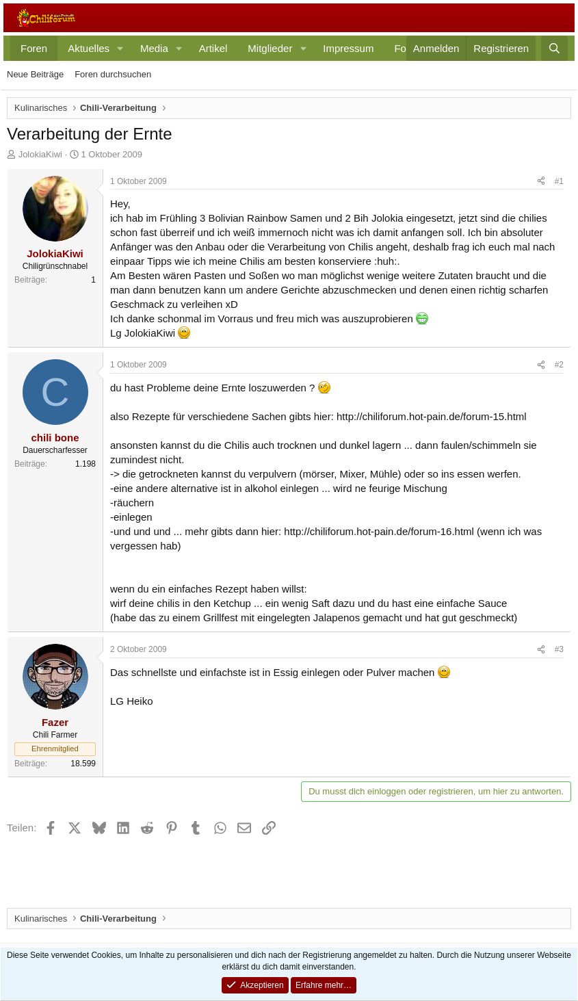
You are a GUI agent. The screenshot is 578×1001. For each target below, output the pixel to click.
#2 (559, 364)
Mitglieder (270, 48)
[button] (120, 48)
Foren (34, 48)
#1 (559, 181)
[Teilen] (541, 182)
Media (154, 48)
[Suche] (554, 48)
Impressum (348, 48)
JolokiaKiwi (40, 154)
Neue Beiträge (35, 74)
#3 (559, 649)
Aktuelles (88, 48)
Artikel (213, 48)
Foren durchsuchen (113, 74)
